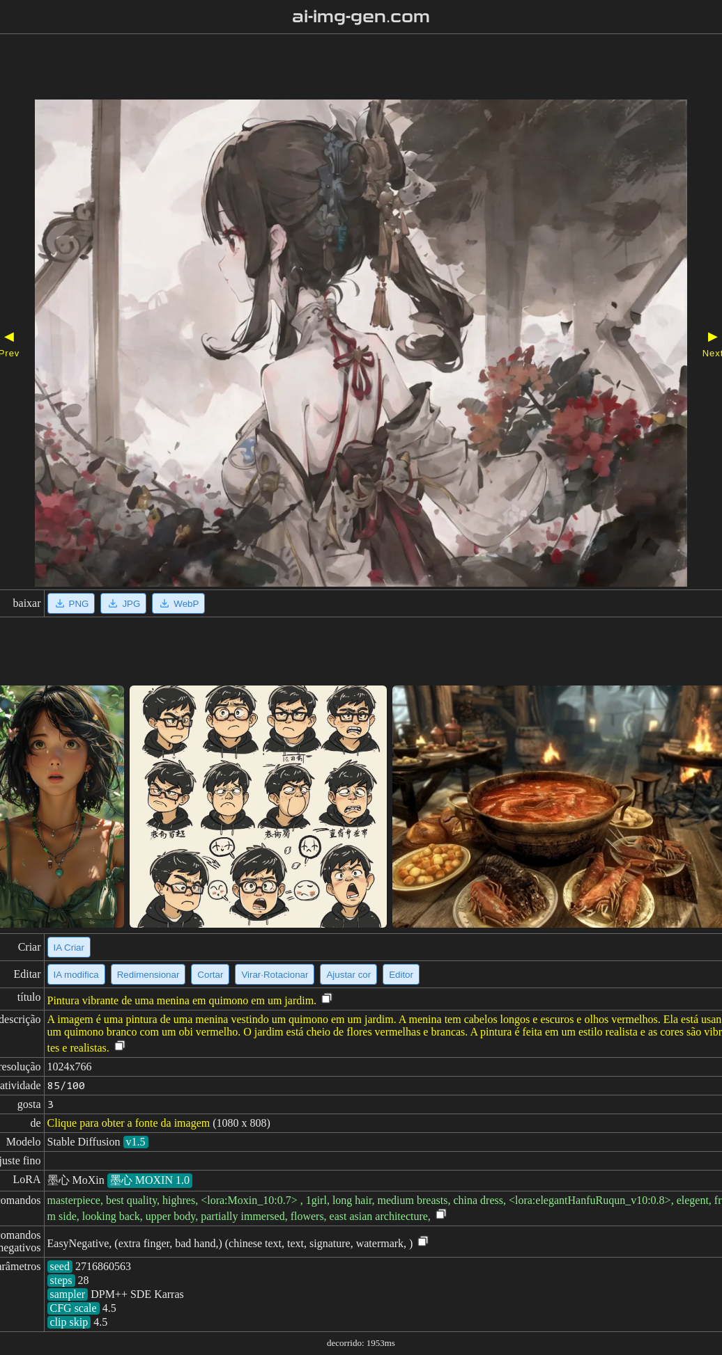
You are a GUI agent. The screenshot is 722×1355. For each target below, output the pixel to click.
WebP (178, 603)
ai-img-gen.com (361, 16)
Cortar (210, 974)
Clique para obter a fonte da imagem (128, 1123)
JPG (123, 603)
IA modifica (76, 974)
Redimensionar (148, 974)
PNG (71, 603)
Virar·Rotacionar (274, 974)
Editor (401, 974)
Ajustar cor (348, 974)
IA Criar (69, 947)
